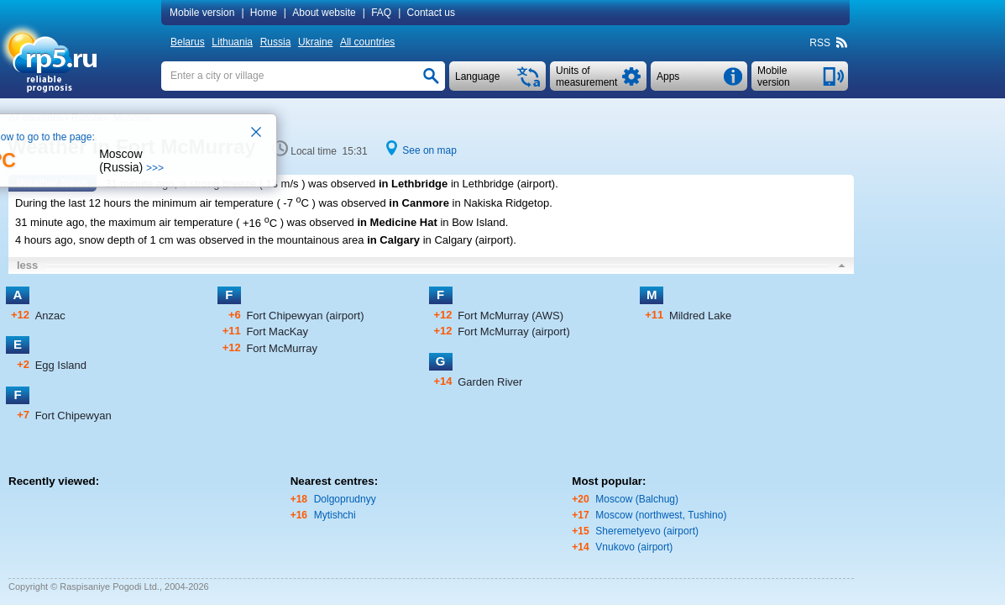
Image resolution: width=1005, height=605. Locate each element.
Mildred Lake (700, 315)
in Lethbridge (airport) (503, 183)
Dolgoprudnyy (345, 499)
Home (263, 12)
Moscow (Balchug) (636, 499)
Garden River (490, 382)
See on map (429, 150)
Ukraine (315, 42)
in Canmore (419, 203)
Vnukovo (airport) (634, 547)
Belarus (187, 42)
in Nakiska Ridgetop (501, 203)
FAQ (381, 12)
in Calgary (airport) (468, 240)
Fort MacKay (277, 331)
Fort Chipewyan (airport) (305, 315)
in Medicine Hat (397, 223)
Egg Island (60, 365)
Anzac (50, 315)
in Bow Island (472, 223)
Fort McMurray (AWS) (510, 315)
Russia (275, 42)
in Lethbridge (413, 183)
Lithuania (232, 42)
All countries (367, 42)
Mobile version (202, 12)
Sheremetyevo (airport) (647, 531)
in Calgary (393, 240)
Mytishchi (335, 515)
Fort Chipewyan (73, 415)
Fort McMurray (281, 348)
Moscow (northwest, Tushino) (660, 515)
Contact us (431, 12)
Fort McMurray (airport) (514, 331)
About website (323, 12)
